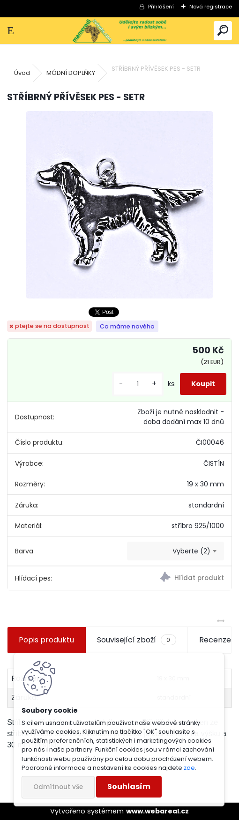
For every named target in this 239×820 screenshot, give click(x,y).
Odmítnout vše (58, 787)
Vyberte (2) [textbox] (191, 551)
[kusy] (138, 384)
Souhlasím (128, 786)
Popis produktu (46, 639)
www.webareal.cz (157, 811)
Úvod (22, 72)
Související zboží (136, 640)
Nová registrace (210, 6)
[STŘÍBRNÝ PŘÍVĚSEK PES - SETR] (119, 204)
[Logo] (119, 31)
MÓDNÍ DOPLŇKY (70, 72)
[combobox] (175, 551)
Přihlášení (161, 6)
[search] (222, 30)
